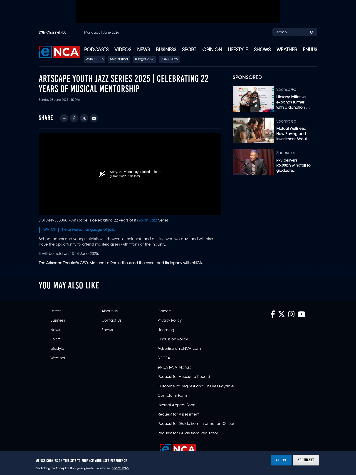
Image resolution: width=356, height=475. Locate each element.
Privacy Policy (170, 320)
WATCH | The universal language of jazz (79, 230)
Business (166, 50)
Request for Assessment (178, 414)
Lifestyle (238, 50)
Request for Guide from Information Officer (196, 424)
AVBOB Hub (95, 59)
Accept (281, 460)
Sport (189, 50)
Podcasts (96, 50)
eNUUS (310, 50)
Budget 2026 (144, 59)
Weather (287, 50)
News (143, 50)
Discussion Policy (173, 339)
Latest (55, 311)
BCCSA (164, 358)
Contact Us (111, 320)
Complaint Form (172, 396)
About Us (109, 311)
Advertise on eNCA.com (179, 349)
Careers (164, 311)
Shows (262, 50)
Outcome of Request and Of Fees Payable (196, 386)
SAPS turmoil (119, 59)
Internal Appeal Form (176, 405)
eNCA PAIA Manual (175, 367)
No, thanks (306, 460)
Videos (122, 50)
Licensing (166, 330)
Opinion (212, 50)
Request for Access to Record (184, 377)
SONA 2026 (169, 59)
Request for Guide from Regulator (188, 433)
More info (120, 468)
